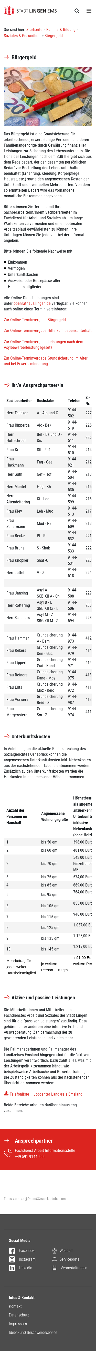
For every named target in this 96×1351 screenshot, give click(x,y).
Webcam (62, 1250)
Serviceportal (66, 1259)
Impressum (18, 1323)
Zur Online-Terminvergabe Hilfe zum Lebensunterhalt (48, 330)
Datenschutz (19, 1315)
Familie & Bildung (61, 29)
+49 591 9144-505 (30, 1156)
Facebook (22, 1251)
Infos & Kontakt (22, 1297)
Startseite (34, 29)
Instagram (22, 1260)
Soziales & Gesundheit (22, 35)
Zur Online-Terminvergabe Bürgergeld (35, 319)
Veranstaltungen (69, 1268)
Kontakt (15, 1306)
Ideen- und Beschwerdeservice (33, 1332)
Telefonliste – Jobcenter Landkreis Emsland (46, 1094)
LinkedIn (20, 1268)
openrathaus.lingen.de (32, 303)
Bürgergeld (54, 35)
